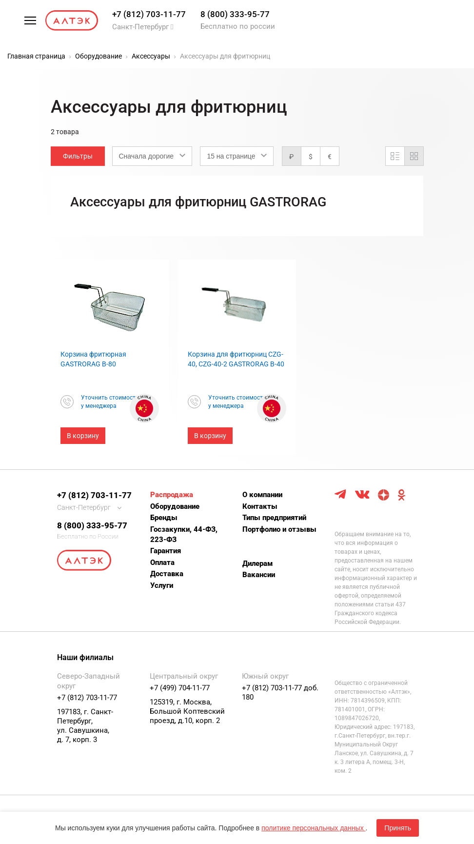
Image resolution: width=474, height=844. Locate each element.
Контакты (259, 506)
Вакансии (258, 574)
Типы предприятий (274, 517)
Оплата (162, 562)
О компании (262, 494)
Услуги (161, 585)
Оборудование (174, 506)
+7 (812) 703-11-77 (149, 14)
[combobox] (152, 156)
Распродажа (171, 494)
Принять (397, 828)
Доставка (166, 573)
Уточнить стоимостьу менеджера (110, 401)
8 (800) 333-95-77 (235, 14)
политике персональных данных (313, 828)
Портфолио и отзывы (279, 529)
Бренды (164, 517)
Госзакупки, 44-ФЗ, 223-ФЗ (183, 534)
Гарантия (165, 550)
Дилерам (257, 563)
